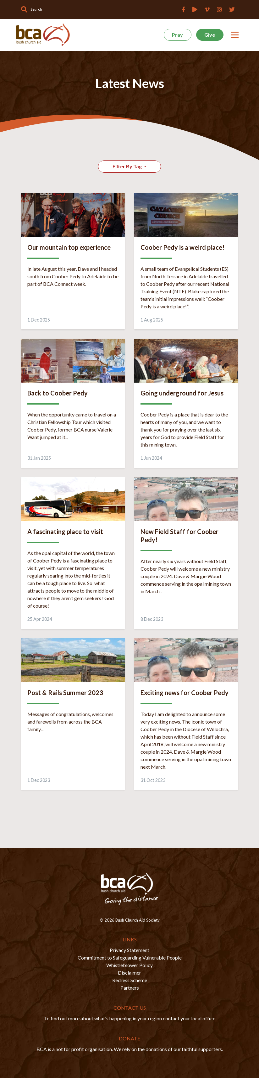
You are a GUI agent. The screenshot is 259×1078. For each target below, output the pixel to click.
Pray (177, 35)
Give (209, 35)
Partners (129, 988)
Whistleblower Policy (129, 965)
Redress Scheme (129, 980)
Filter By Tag (128, 166)
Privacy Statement (129, 950)
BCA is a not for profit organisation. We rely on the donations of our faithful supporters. (129, 1049)
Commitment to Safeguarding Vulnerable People (130, 957)
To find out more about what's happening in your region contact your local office (129, 1018)
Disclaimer (129, 973)
